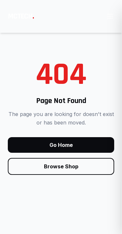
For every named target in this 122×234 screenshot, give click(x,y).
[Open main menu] (110, 16)
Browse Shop (61, 166)
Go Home (61, 145)
